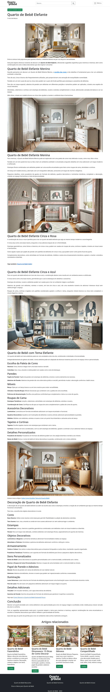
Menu (97, 3)
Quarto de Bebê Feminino (55, 683)
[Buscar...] (54, 3)
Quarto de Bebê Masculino (22, 683)
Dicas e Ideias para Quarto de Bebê (22, 686)
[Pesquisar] (73, 3)
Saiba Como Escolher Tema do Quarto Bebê (35, 498)
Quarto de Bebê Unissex (15, 10)
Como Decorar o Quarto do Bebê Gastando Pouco (29, 597)
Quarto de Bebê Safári (24, 264)
